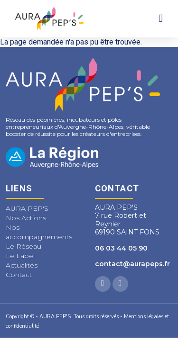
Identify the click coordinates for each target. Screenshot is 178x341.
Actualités (21, 265)
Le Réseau (23, 246)
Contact (19, 274)
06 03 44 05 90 (121, 248)
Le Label (20, 255)
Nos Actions (26, 218)
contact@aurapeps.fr (132, 264)
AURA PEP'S (27, 208)
